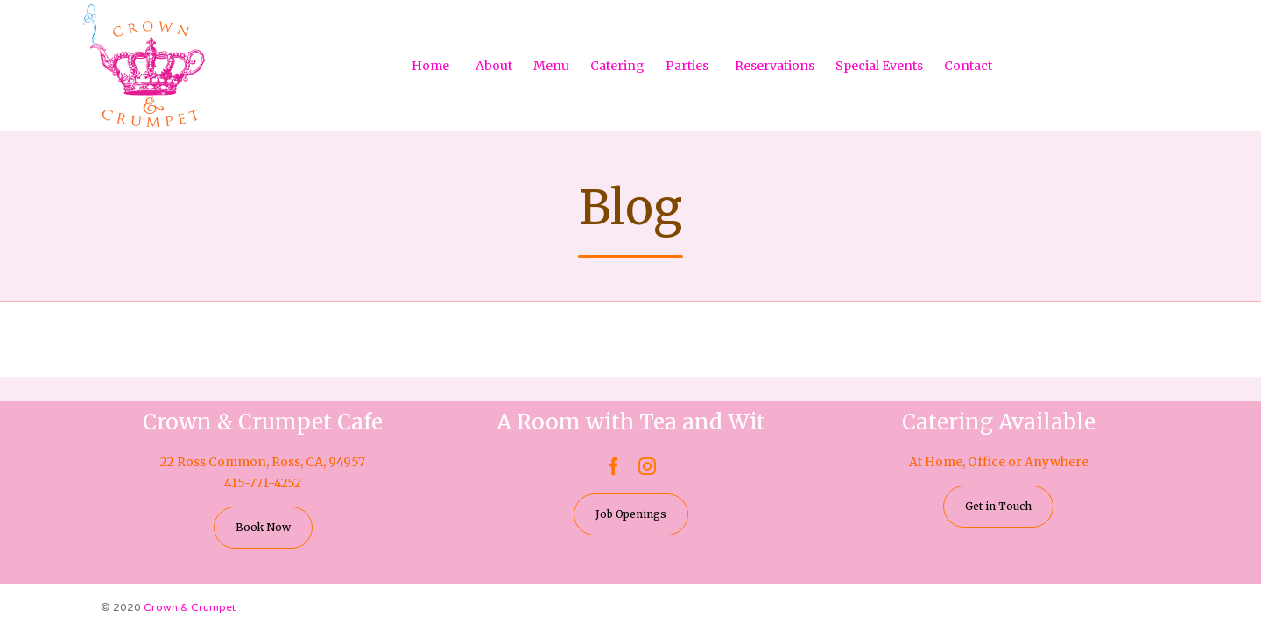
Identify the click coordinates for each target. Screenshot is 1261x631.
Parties (687, 66)
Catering (617, 66)
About (494, 66)
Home (430, 66)
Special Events (879, 66)
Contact (968, 66)
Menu (551, 66)
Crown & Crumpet (190, 607)
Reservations (774, 66)
